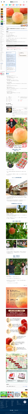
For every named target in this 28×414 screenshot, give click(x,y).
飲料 (6, 407)
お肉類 (14, 4)
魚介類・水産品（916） (2, 31)
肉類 (6, 404)
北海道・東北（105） (2, 52)
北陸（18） (1, 57)
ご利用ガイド (1, 403)
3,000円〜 (1, 65)
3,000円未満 (1, 64)
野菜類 (10, 4)
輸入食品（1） (1, 50)
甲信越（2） (1, 54)
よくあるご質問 (1, 404)
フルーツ (3, 4)
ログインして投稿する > (25, 386)
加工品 (21, 4)
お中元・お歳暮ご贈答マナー (2, 407)
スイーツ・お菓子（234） (2, 34)
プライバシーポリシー (18, 403)
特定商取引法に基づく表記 (19, 404)
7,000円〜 (1, 67)
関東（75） (1, 53)
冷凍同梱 (17, 4)
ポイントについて (1, 406)
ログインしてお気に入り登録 (22, 55)
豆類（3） (1, 32)
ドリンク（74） (1, 35)
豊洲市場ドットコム (22, 109)
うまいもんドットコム (17, 109)
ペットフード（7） (1, 51)
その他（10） (1, 37)
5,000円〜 (1, 66)
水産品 (7, 4)
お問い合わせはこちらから (13, 72)
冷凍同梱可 (7, 406)
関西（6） (1, 56)
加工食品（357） (1, 33)
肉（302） (1, 30)
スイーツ (24, 4)
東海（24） (1, 55)
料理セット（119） (1, 36)
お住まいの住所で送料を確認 (25, 45)
